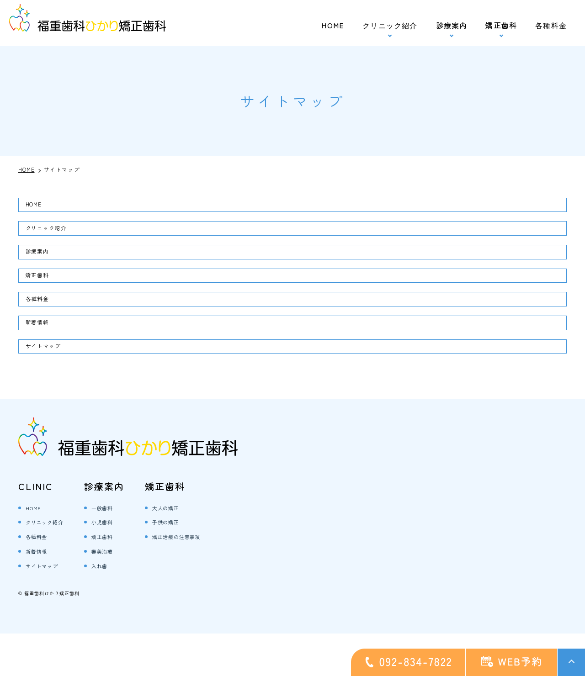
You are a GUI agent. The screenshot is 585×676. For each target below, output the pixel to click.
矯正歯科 (501, 25)
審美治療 (120, 593)
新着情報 (43, 350)
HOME (332, 25)
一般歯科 (120, 550)
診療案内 (452, 25)
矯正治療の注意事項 (199, 578)
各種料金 (551, 25)
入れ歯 (116, 608)
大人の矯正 (184, 550)
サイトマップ (51, 378)
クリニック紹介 (55, 235)
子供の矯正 (184, 564)
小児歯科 (120, 564)
